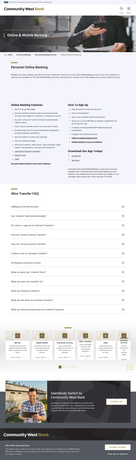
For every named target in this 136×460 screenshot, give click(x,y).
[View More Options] (117, 454)
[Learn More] (19, 349)
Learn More (19, 360)
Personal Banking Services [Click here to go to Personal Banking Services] (45, 54)
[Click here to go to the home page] (26, 439)
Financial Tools (20, 155)
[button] (121, 8)
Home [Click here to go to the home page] (10, 54)
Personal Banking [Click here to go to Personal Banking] (23, 54)
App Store (76, 160)
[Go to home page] (24, 9)
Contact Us (117, 406)
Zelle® (17, 159)
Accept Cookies (117, 447)
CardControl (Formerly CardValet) (27, 151)
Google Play (76, 156)
